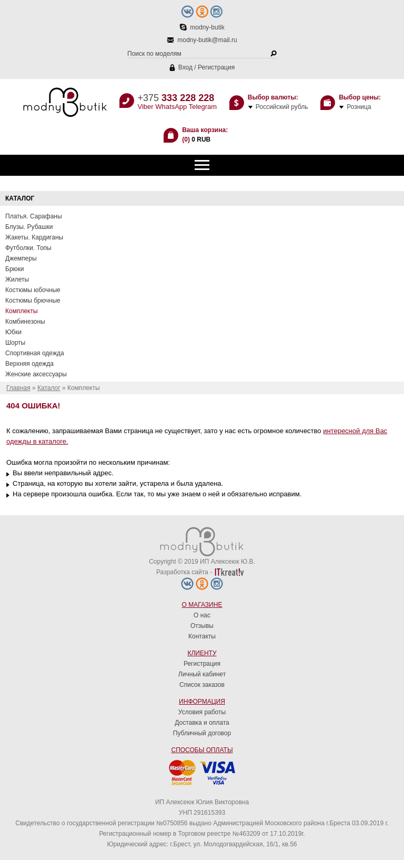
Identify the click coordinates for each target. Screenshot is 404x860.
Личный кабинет (202, 674)
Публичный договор (202, 733)
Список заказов (202, 684)
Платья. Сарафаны (33, 216)
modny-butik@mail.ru (207, 40)
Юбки (13, 332)
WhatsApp (171, 107)
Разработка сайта (182, 572)
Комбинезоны (25, 321)
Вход (185, 67)
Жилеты (17, 279)
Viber (146, 107)
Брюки (14, 269)
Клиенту (201, 653)
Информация (202, 701)
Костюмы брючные (32, 300)
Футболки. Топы (28, 248)
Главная (18, 388)
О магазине (202, 604)
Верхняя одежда (29, 363)
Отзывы (202, 625)
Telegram (203, 107)
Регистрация (216, 67)
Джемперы (21, 258)
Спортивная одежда (34, 353)
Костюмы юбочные (32, 290)
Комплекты (21, 311)
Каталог (48, 388)
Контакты (202, 636)
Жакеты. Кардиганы (34, 237)
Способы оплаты (202, 750)
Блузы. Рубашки (29, 227)
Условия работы (202, 712)
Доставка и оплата (202, 722)
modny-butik (207, 27)
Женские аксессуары (36, 374)
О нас (202, 615)
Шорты (15, 342)
